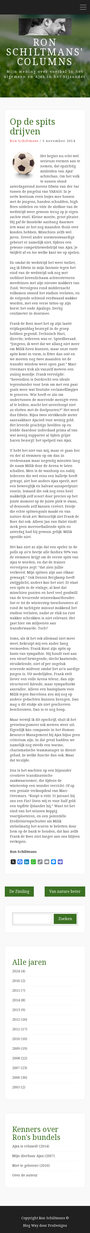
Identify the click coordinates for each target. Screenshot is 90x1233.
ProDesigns (57, 1225)
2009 (16, 1048)
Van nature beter (65, 891)
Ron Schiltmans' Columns (45, 52)
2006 (16, 1077)
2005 (16, 1087)
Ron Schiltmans (24, 141)
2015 (16, 990)
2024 (16, 971)
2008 (16, 1058)
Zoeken (65, 918)
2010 (16, 1039)
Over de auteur (25, 1175)
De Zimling (19, 891)
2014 (16, 1000)
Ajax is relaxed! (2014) (30, 1146)
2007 (16, 1068)
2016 (16, 981)
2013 (16, 1010)
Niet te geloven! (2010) (31, 1165)
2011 (16, 1029)
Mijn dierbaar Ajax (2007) (33, 1156)
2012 (16, 1019)
